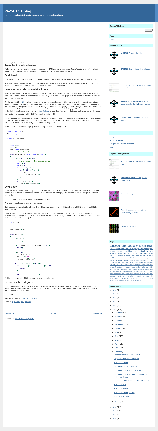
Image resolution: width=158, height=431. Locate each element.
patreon (114, 276)
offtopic (143, 251)
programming (137, 255)
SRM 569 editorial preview (124, 393)
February (118, 352)
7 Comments (33, 298)
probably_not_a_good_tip (145, 276)
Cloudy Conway (127, 194)
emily (143, 267)
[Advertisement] (53, 40)
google (113, 251)
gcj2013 (112, 269)
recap (150, 246)
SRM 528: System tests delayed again (135, 69)
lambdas (143, 271)
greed (137, 251)
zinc (139, 280)
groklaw (112, 271)
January (118, 402)
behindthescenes (135, 258)
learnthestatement (116, 274)
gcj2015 (123, 269)
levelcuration (130, 274)
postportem (123, 276)
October (118, 320)
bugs (144, 265)
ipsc (151, 258)
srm (22, 302)
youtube (135, 280)
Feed (112, 40)
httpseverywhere (128, 271)
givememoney (140, 269)
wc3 (122, 265)
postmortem (121, 255)
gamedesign (145, 260)
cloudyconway (135, 260)
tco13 (112, 258)
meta (144, 274)
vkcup (120, 260)
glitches (147, 269)
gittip (133, 269)
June (117, 336)
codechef (113, 267)
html (121, 271)
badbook (126, 260)
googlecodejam (147, 249)
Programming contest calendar (122, 144)
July (116, 332)
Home (53, 314)
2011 (115, 411)
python (150, 251)
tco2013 (129, 255)
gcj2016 (129, 269)
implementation (116, 253)
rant (112, 248)
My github (113, 137)
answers (138, 265)
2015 (115, 302)
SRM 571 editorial (121, 363)
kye (138, 271)
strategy (150, 262)
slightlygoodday (141, 262)
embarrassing (136, 267)
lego (123, 274)
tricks (120, 280)
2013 (115, 310)
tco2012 (113, 255)
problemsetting (115, 278)
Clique (24, 102)
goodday (146, 258)
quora (133, 278)
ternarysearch (114, 280)
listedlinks (120, 258)
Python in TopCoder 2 (129, 226)
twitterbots (125, 280)
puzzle (150, 253)
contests (120, 267)
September (119, 324)
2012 (115, 407)
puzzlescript (126, 278)
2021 (115, 290)
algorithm (129, 251)
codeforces (120, 249)
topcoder (28, 302)
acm (126, 258)
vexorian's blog (18, 11)
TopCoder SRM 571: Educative (20, 65)
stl (129, 253)
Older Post (97, 314)
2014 (115, 306)
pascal (132, 262)
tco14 (145, 278)
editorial (143, 246)
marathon (125, 262)
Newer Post (9, 314)
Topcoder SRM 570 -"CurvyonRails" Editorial (131, 381)
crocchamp (128, 267)
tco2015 (150, 278)
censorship (149, 265)
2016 (115, 298)
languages (149, 271)
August (118, 328)
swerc (139, 278)
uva (118, 265)
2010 (115, 415)
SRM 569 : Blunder (121, 397)
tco (128, 249)
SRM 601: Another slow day (131, 53)
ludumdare (138, 274)
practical (132, 276)
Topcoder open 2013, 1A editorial (127, 355)
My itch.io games (116, 140)
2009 (115, 419)
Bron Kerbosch (44, 111)
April (117, 344)
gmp (151, 269)
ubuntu (113, 265)
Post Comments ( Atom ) (24, 319)
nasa (147, 274)
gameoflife (149, 267)
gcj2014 (118, 269)
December (119, 313)
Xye (111, 147)
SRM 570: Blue (120, 385)
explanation (16, 302)
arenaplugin (135, 249)
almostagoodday (129, 265)
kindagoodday (115, 262)
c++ (125, 253)
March (117, 348)
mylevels (144, 253)
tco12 (151, 255)
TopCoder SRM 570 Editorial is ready (128, 370)
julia (151, 260)
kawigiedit (135, 253)
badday (121, 251)
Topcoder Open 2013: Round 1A (126, 359)
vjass (131, 280)
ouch (151, 274)
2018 (115, 294)
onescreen (114, 260)
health (117, 271)
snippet (146, 255)
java (135, 271)
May (116, 340)
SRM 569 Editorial (121, 389)
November (119, 316)
